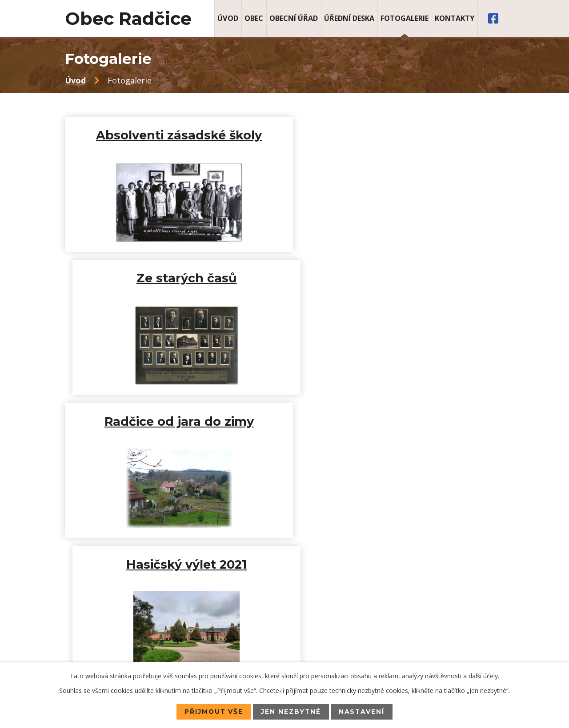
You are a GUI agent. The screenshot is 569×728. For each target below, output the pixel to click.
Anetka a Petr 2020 (172, 421)
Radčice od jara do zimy (173, 278)
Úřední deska (349, 18)
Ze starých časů (396, 135)
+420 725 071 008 (121, 624)
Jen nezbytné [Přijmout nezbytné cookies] (291, 712)
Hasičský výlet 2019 (396, 421)
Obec (253, 18)
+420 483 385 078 (129, 612)
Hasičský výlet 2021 (396, 278)
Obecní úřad (293, 18)
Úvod (227, 18)
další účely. (484, 676)
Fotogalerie (405, 18)
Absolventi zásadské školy (173, 135)
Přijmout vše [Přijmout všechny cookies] (213, 712)
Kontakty (454, 18)
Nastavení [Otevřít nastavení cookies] (362, 712)
